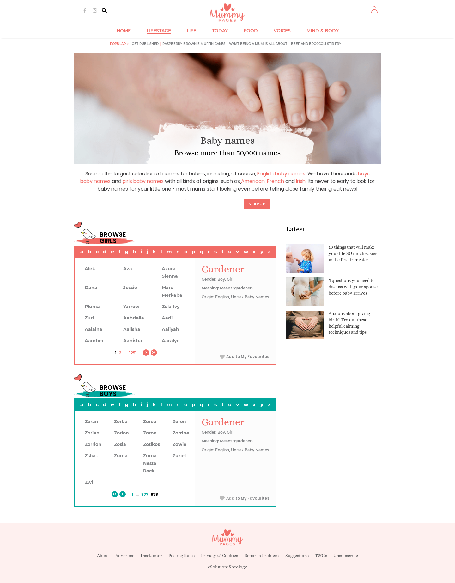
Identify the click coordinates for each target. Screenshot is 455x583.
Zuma (121, 456)
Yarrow (131, 306)
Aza (127, 268)
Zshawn (94, 456)
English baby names (281, 173)
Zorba (121, 421)
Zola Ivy (170, 306)
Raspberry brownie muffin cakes (193, 44)
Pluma (92, 306)
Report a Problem (261, 555)
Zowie (179, 444)
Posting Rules (181, 555)
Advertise (124, 555)
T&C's (321, 555)
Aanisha (132, 340)
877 (144, 494)
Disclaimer (151, 555)
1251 (133, 352)
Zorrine (181, 433)
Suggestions (297, 555)
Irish (301, 181)
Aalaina (93, 329)
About (103, 555)
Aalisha (131, 329)
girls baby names (143, 181)
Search (257, 204)
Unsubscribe (345, 555)
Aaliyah (170, 329)
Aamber (94, 340)
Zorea (149, 421)
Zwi (89, 482)
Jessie (130, 287)
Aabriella (133, 318)
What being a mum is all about (258, 44)
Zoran (91, 421)
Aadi (167, 318)
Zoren (179, 421)
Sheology (238, 566)
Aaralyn (171, 340)
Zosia (120, 444)
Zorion (121, 433)
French (275, 181)
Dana (91, 287)
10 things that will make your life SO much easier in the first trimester (353, 253)
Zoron (150, 433)
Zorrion (93, 444)
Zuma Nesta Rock (150, 463)
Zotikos (151, 444)
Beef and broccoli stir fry (316, 44)
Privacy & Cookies (219, 555)
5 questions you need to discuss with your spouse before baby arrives (353, 286)
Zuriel (179, 456)
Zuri (89, 318)
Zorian (92, 433)
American (253, 181)
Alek (90, 268)
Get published (145, 44)
